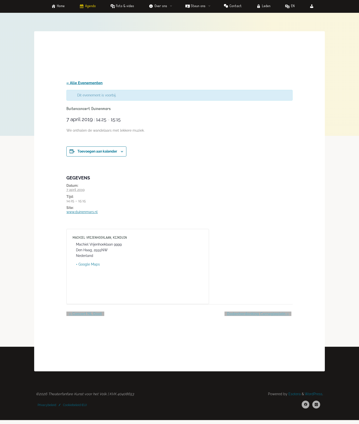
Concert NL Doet (83, 316)
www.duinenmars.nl (82, 214)
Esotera (292, 397)
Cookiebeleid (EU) (75, 408)
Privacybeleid (47, 408)
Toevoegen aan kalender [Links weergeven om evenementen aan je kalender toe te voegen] (98, 153)
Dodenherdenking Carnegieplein (260, 316)
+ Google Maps (89, 266)
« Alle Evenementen (85, 83)
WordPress (313, 397)
